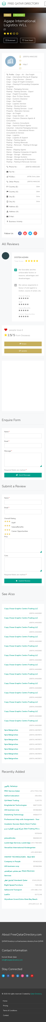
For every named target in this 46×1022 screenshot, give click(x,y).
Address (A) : (12, 211)
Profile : (22, 118)
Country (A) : (23, 192)
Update (23, 351)
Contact (6, 1015)
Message (8, 451)
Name (7, 432)
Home (5, 1001)
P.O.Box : (23, 177)
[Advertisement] (23, 386)
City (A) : (23, 201)
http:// (25, 64)
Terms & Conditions (10, 1011)
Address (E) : (12, 206)
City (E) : (23, 196)
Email (6, 441)
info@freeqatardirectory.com (12, 960)
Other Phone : (23, 182)
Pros (6, 537)
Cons (6, 556)
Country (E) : (23, 187)
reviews (25, 335)
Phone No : (23, 167)
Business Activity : (14, 221)
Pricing (5, 1006)
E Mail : (10, 216)
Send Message (23, 475)
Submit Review (23, 581)
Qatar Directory (36, 994)
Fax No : (10, 172)
